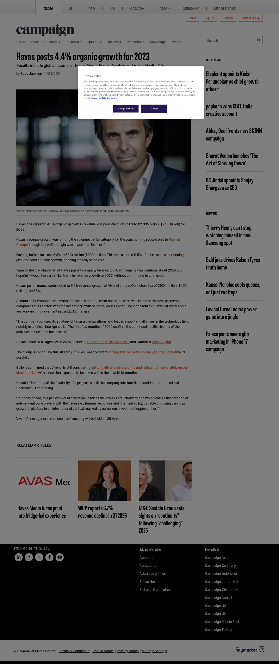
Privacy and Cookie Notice (104, 98)
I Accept (153, 108)
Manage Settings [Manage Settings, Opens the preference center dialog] (125, 108)
